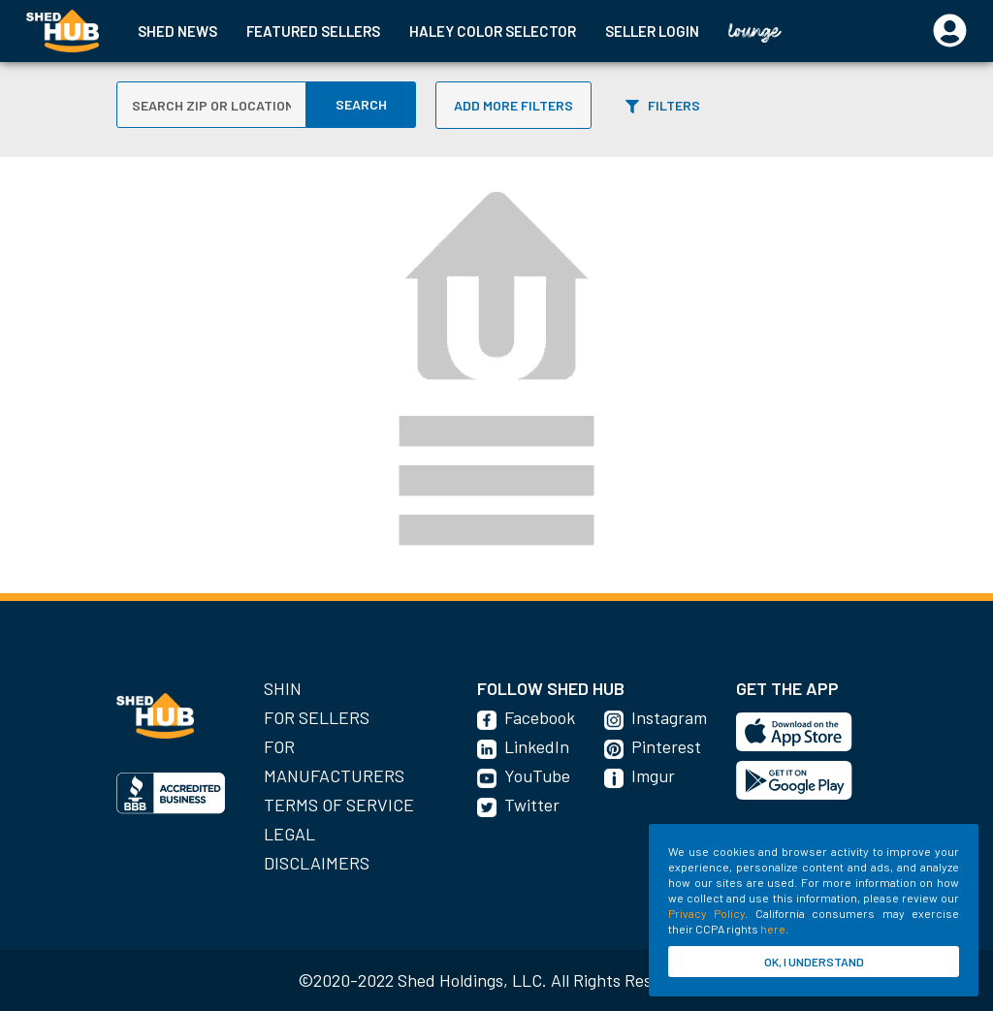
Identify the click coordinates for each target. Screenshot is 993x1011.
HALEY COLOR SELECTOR (492, 31)
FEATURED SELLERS (313, 31)
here (772, 928)
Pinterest (666, 746)
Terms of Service (339, 804)
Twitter (532, 804)
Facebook (539, 717)
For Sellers (316, 717)
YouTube (537, 775)
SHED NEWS (177, 31)
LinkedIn (536, 746)
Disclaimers (316, 862)
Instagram (669, 717)
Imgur (653, 775)
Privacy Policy (706, 913)
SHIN (283, 688)
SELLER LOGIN (652, 31)
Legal (289, 833)
